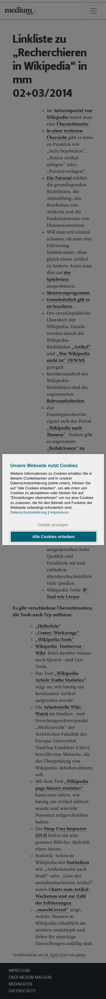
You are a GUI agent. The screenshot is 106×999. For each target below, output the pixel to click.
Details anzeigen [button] (53, 525)
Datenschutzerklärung (28, 512)
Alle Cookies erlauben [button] (53, 536)
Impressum (59, 512)
